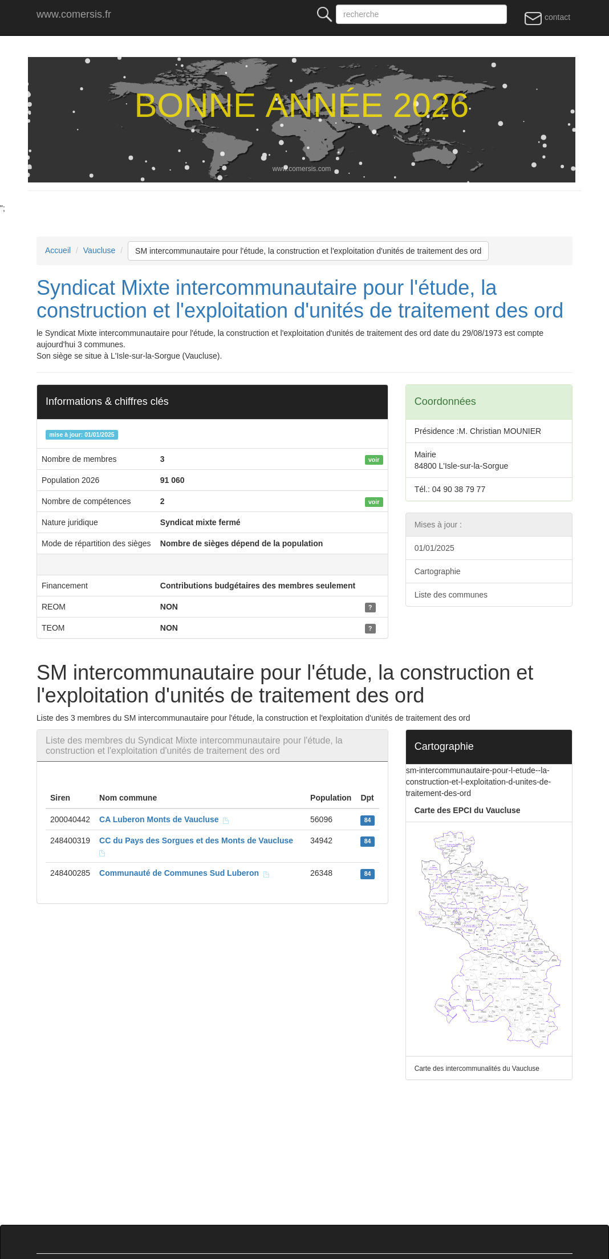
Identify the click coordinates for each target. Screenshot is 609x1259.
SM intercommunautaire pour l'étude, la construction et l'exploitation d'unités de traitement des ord (308, 250)
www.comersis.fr (73, 14)
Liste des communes (451, 594)
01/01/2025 (434, 548)
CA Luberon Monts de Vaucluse (164, 819)
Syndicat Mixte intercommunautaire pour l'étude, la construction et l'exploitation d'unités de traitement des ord (299, 299)
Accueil (58, 250)
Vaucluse (99, 250)
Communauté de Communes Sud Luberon (184, 873)
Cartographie (438, 571)
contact (547, 18)
